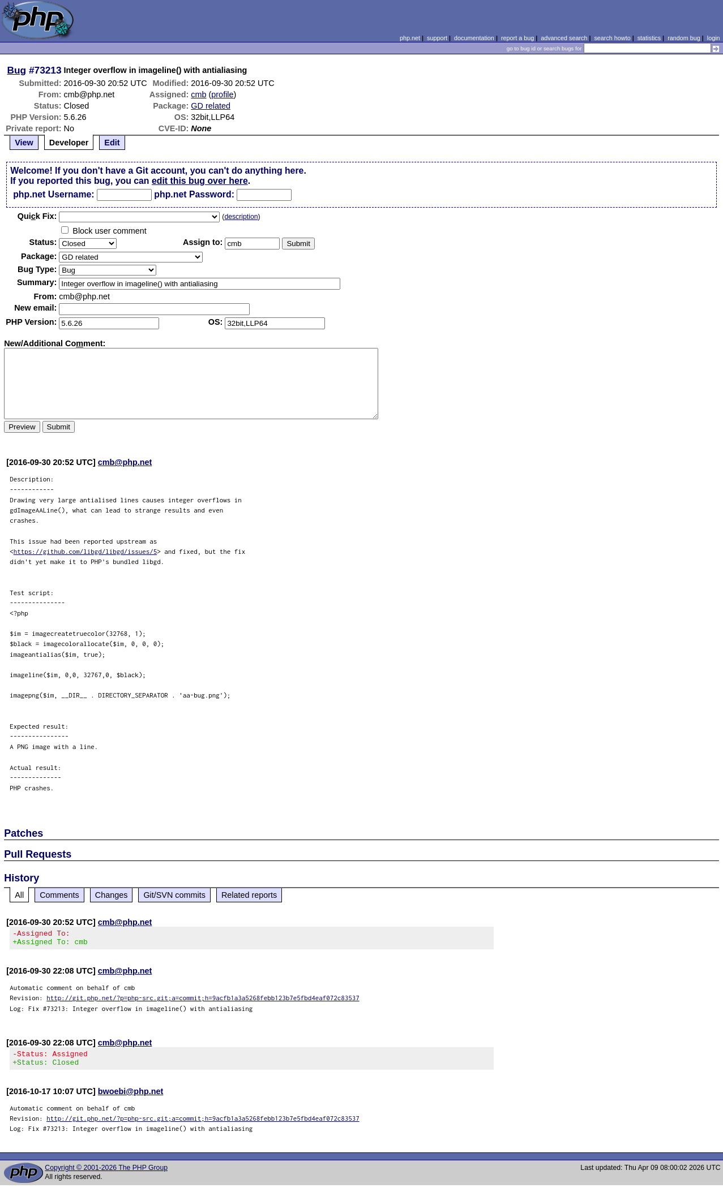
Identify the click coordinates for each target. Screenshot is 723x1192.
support (437, 38)
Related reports (249, 895)
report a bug (517, 38)
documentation (474, 38)
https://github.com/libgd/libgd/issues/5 (85, 551)
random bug (684, 38)
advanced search (564, 38)
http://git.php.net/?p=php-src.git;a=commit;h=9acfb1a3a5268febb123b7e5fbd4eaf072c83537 (203, 1001)
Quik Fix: (37, 216)
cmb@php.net (125, 462)
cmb (198, 94)
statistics (649, 38)
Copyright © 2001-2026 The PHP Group (106, 1174)
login (713, 38)
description (241, 217)
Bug (17, 70)
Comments (59, 895)
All (19, 895)
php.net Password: (194, 194)
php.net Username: (53, 194)
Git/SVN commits (174, 895)
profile (222, 94)
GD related (210, 105)
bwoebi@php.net (131, 1098)
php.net (410, 38)
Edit (111, 142)
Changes (111, 895)
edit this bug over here (200, 181)
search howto (612, 38)
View (24, 142)
